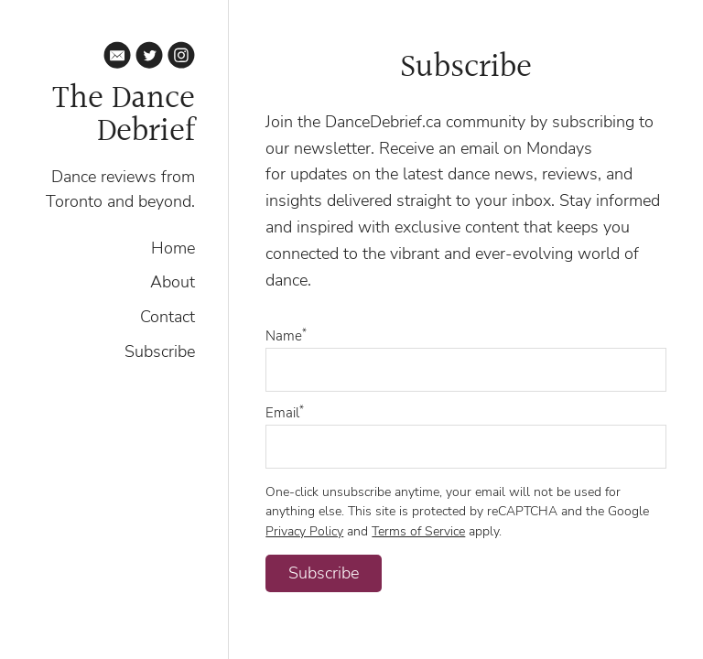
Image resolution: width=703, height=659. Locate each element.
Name (286, 336)
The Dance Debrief (123, 115)
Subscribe (159, 351)
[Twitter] (149, 58)
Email (284, 413)
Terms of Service (418, 531)
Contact (167, 317)
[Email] (117, 58)
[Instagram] (181, 58)
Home (173, 248)
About (172, 282)
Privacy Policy (304, 531)
